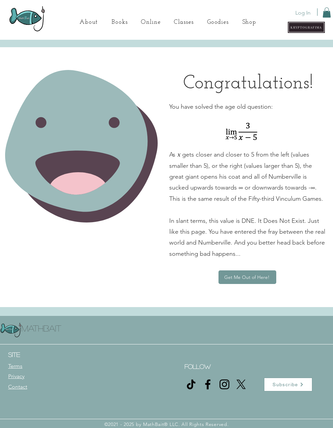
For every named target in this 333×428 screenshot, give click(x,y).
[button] (306, 27)
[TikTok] (191, 384)
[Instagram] (224, 384)
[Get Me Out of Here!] (247, 277)
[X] (241, 384)
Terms (15, 366)
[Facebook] (207, 384)
